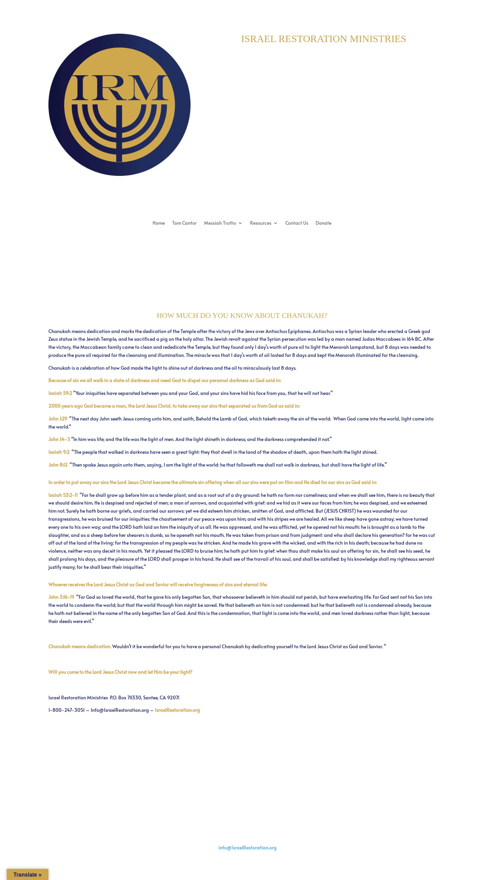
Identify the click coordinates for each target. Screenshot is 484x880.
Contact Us (296, 223)
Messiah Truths (220, 223)
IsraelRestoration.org (177, 710)
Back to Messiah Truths (242, 752)
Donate (323, 223)
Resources (260, 223)
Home (159, 223)
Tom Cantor (184, 223)
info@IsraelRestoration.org (247, 847)
